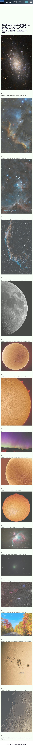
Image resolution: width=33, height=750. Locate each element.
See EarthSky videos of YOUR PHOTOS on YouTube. (14, 28)
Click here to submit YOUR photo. (16, 25)
